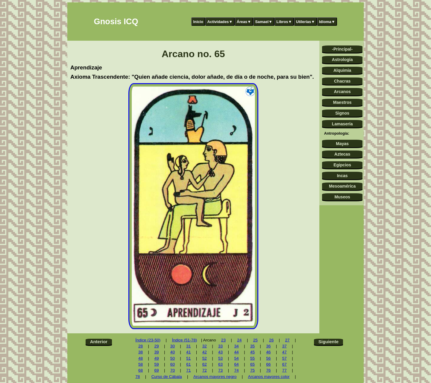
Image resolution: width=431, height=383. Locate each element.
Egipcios (342, 164)
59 (156, 364)
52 (204, 358)
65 (252, 364)
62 (204, 364)
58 (140, 364)
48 (140, 358)
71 (188, 370)
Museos (342, 196)
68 (140, 370)
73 (220, 370)
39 (156, 352)
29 (156, 346)
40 (172, 352)
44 (236, 352)
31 (188, 346)
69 (156, 370)
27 (287, 340)
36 (268, 346)
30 (172, 346)
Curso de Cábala (166, 376)
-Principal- (342, 49)
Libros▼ (284, 21)
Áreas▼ (244, 21)
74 (236, 370)
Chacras (342, 81)
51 (188, 358)
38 (140, 352)
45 (252, 352)
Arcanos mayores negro (214, 376)
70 (172, 370)
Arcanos (342, 91)
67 (284, 364)
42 (204, 352)
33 (220, 346)
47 (284, 352)
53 (220, 358)
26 (271, 340)
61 (188, 364)
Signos (342, 113)
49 (156, 358)
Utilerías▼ (305, 21)
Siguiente (328, 341)
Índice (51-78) (184, 340)
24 (239, 340)
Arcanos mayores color (269, 376)
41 (188, 352)
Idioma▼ (327, 21)
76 (268, 370)
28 (140, 346)
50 (172, 358)
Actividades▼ (220, 21)
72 (204, 370)
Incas (342, 175)
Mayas (342, 143)
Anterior (98, 341)
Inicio (198, 21)
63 (220, 364)
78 (137, 376)
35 (252, 346)
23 (223, 340)
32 (204, 346)
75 (252, 370)
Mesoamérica (342, 186)
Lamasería (342, 123)
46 (268, 352)
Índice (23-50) (147, 340)
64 (236, 364)
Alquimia (342, 70)
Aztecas (342, 154)
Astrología (342, 59)
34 (236, 346)
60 (172, 364)
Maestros (342, 102)
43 (220, 352)
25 (255, 340)
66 (268, 364)
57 (284, 358)
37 (284, 346)
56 (268, 358)
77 (284, 370)
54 (236, 358)
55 (252, 358)
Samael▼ (263, 21)
